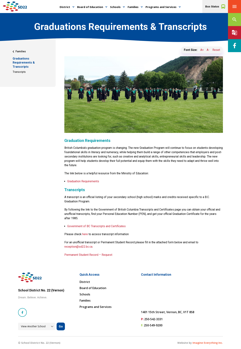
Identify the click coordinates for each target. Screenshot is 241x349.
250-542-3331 (153, 319)
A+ (202, 50)
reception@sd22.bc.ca (78, 246)
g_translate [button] (234, 32)
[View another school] (36, 326)
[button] (234, 6)
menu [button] (234, 6)
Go (61, 326)
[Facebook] (234, 45)
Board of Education (90, 7)
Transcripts (19, 71)
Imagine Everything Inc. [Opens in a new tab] (208, 342)
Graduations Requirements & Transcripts (24, 62)
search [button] (234, 19)
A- (208, 50)
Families (133, 7)
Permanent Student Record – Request (88, 255)
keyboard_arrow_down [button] (73, 7)
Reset (216, 50)
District (65, 7)
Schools (115, 7)
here (85, 234)
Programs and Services (161, 7)
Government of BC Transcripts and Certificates (96, 226)
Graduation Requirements (83, 181)
